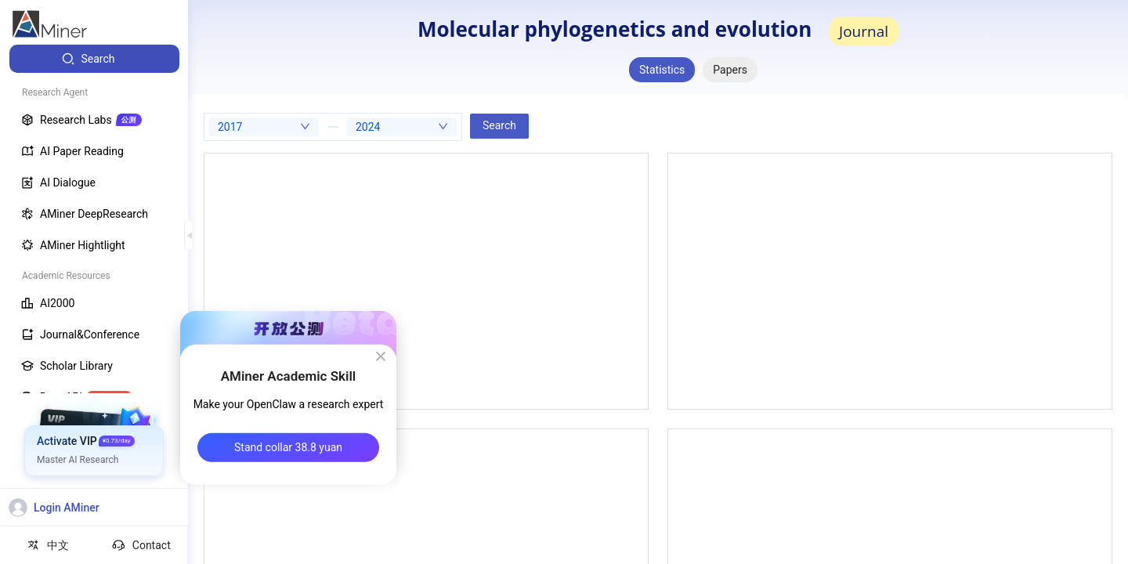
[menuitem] (94, 59)
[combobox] (264, 127)
